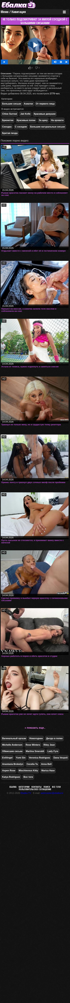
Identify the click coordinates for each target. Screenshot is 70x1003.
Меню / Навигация (13, 12)
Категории (24, 786)
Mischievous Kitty (28, 770)
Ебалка (13, 786)
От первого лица (45, 103)
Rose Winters (33, 745)
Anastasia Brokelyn (12, 764)
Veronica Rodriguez (39, 757)
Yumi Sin (21, 757)
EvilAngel (7, 757)
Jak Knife (25, 114)
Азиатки (28, 103)
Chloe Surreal (9, 114)
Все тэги (56, 786)
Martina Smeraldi (35, 751)
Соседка (7, 126)
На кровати (57, 120)
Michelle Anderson (12, 745)
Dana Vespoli (60, 757)
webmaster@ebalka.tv (52, 793)
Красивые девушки (44, 114)
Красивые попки (26, 120)
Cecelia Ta (32, 764)
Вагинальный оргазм (14, 738)
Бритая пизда (10, 133)
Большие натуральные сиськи (47, 126)
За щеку (43, 120)
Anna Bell (46, 764)
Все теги (28, 777)
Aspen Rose (8, 770)
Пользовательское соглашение (35, 789)
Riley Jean (49, 745)
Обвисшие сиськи (12, 751)
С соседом (21, 126)
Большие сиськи (11, 103)
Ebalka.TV (26, 793)
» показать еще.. (35, 727)
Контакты (36, 786)
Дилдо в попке (54, 738)
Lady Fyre (53, 751)
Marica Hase (48, 770)
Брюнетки (7, 120)
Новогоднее (36, 738)
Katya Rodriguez (11, 777)
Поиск (47, 786)
